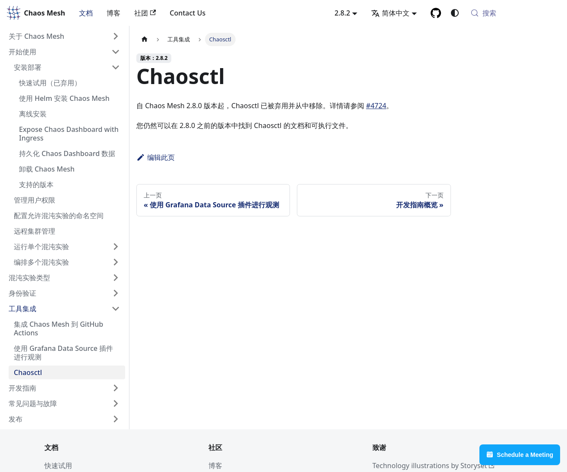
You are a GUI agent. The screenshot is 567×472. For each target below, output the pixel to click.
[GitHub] (436, 13)
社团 (145, 13)
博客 (113, 13)
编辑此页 (155, 157)
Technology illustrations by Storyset (433, 465)
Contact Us (187, 13)
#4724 (376, 105)
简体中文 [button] (390, 13)
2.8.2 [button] (342, 13)
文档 (86, 13)
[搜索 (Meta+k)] (513, 13)
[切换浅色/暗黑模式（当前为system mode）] (455, 13)
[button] (64, 36)
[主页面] (144, 39)
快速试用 (58, 465)
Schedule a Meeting (519, 454)
